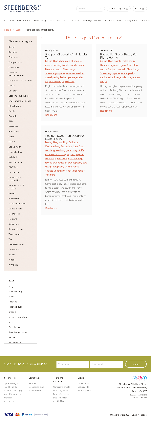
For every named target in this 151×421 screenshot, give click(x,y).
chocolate (64, 61)
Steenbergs (14, 214)
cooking (57, 65)
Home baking (40, 20)
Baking (12, 47)
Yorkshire (70, 81)
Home (7, 30)
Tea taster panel (16, 244)
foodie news (77, 65)
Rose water (14, 198)
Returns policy (84, 390)
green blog (59, 150)
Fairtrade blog (15, 307)
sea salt (122, 69)
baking (48, 61)
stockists (13, 219)
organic (12, 312)
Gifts (119, 20)
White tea (13, 265)
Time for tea (14, 249)
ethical (12, 297)
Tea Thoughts (10, 387)
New (12, 20)
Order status (83, 383)
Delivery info (83, 387)
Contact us (9, 401)
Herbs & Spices (24, 20)
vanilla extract (15, 342)
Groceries (75, 20)
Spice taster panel (17, 203)
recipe (103, 69)
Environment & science (20, 101)
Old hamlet (14, 172)
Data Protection (60, 398)
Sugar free (14, 224)
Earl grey (13, 91)
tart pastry (58, 166)
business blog (16, 291)
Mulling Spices (131, 20)
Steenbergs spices (18, 332)
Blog (18, 30)
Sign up (136, 364)
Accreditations (35, 390)
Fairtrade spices (69, 146)
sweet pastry (52, 77)
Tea (10, 239)
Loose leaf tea (15, 152)
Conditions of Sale (61, 387)
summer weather (75, 73)
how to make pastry (124, 61)
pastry (58, 69)
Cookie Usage (59, 401)
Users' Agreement (61, 390)
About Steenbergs (12, 394)
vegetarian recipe (54, 81)
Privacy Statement (61, 394)
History (12, 142)
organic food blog (18, 317)
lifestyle (49, 69)
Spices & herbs (16, 209)
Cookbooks (14, 67)
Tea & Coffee (54, 20)
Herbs (11, 137)
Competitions (15, 62)
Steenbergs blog (36, 387)
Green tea (13, 126)
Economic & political (19, 96)
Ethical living (15, 106)
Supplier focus (16, 229)
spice (11, 322)
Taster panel (15, 234)
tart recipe (65, 77)
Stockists (8, 398)
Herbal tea (14, 131)
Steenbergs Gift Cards (92, 20)
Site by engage (139, 415)
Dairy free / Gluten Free (20, 80)
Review (12, 193)
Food (81, 146)
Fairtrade (13, 116)
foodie (65, 65)
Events (12, 111)
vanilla (12, 337)
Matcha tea (14, 157)
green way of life (75, 150)
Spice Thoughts (11, 383)
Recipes (112, 69)
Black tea (13, 52)
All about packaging (13, 390)
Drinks (12, 86)
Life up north (15, 147)
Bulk (65, 20)
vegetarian (77, 77)
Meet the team (16, 162)
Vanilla (12, 255)
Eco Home (109, 20)
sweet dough (60, 162)
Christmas (13, 57)
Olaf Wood (14, 167)
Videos (12, 260)
